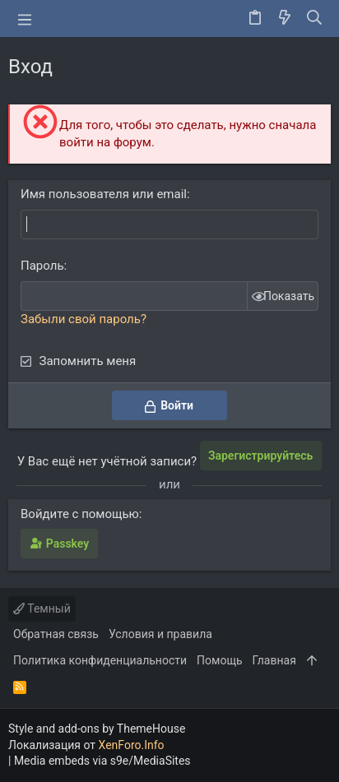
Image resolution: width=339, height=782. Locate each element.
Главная (274, 660)
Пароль (42, 265)
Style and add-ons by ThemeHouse (96, 728)
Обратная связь (56, 634)
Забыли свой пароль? (83, 319)
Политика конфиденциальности (100, 660)
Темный (42, 608)
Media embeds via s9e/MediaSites (102, 760)
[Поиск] (315, 19)
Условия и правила (160, 634)
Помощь (220, 660)
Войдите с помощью (80, 514)
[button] (24, 19)
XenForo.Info (132, 745)
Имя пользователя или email (104, 194)
